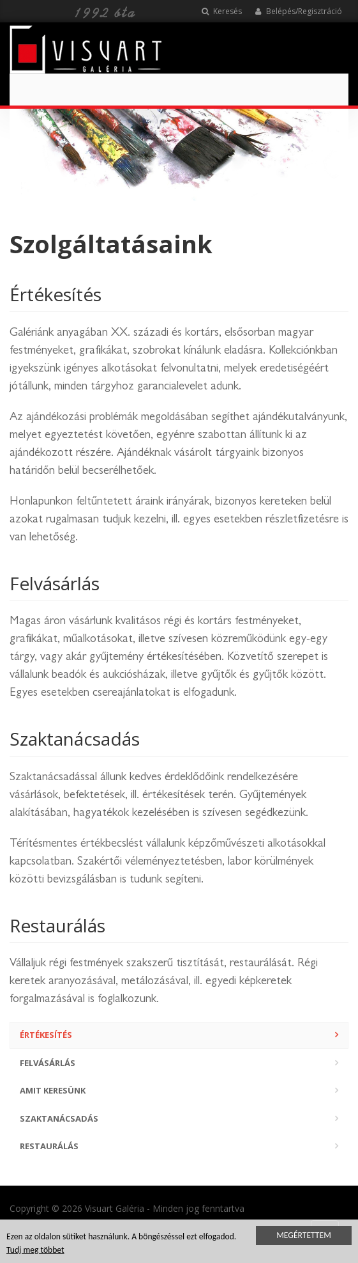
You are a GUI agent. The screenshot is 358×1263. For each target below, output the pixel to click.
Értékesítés (46, 1034)
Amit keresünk (53, 1090)
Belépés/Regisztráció (298, 11)
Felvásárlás (47, 1063)
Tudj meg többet (35, 1251)
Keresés (222, 11)
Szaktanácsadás (59, 1118)
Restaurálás (49, 1146)
